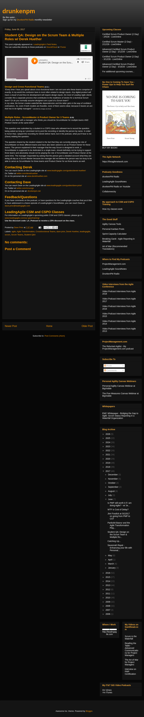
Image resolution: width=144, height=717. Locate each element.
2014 (108, 581)
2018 (108, 467)
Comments (110, 370)
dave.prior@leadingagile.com (17, 206)
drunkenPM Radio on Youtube (116, 186)
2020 (108, 459)
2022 (108, 450)
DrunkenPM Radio (25, 20)
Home (49, 326)
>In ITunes (107, 692)
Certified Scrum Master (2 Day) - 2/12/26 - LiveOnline (117, 43)
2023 (108, 446)
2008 (108, 606)
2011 (108, 593)
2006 (108, 614)
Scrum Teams (17, 235)
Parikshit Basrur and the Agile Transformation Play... (119, 525)
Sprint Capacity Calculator (114, 234)
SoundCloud (51, 47)
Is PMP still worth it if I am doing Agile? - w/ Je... (120, 504)
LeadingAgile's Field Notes (45, 44)
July (110, 495)
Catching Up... (114, 541)
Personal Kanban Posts (113, 229)
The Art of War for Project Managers (131, 662)
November (113, 479)
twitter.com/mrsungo (25, 188)
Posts (108, 366)
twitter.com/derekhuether (27, 173)
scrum (7, 235)
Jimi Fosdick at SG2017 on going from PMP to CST (119, 516)
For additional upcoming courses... (118, 71)
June (110, 499)
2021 (108, 454)
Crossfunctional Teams (45, 231)
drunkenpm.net (34, 191)
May (110, 555)
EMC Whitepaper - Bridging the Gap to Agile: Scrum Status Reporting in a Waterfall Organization (120, 415)
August (111, 491)
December (113, 474)
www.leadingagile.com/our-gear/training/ (22, 218)
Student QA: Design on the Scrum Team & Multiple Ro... (118, 534)
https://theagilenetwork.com (115, 161)
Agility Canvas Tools (111, 224)
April (110, 559)
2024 (108, 442)
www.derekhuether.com (37, 176)
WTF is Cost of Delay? (118, 509)
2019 (108, 463)
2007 (108, 610)
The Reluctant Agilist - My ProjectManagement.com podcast (118, 347)
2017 (108, 471)
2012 (108, 589)
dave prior (61, 231)
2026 (108, 434)
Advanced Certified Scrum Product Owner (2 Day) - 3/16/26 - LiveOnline (119, 65)
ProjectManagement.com (114, 264)
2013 (108, 585)
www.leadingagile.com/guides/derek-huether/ (66, 170)
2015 (108, 577)
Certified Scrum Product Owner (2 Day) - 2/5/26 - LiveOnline (120, 35)
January (112, 568)
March (111, 564)
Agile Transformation (26, 231)
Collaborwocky (109, 191)
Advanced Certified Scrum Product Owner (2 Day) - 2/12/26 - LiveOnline (119, 50)
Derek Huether (72, 231)
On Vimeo (107, 690)
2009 (108, 602)
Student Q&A (30, 235)
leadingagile (85, 231)
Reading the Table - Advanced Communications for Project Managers (131, 649)
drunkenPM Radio (110, 176)
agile (14, 231)
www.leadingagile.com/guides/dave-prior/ (64, 185)
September (113, 487)
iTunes (63, 47)
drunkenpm (18, 11)
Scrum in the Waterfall (131, 637)
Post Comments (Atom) (55, 336)
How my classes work (112, 209)
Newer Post (11, 326)
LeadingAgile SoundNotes (114, 181)
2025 (108, 438)
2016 (108, 573)
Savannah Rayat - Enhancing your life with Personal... (120, 548)
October (112, 483)
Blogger (89, 711)
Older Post (87, 326)
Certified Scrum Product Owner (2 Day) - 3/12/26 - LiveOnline (120, 57)
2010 (108, 597)
